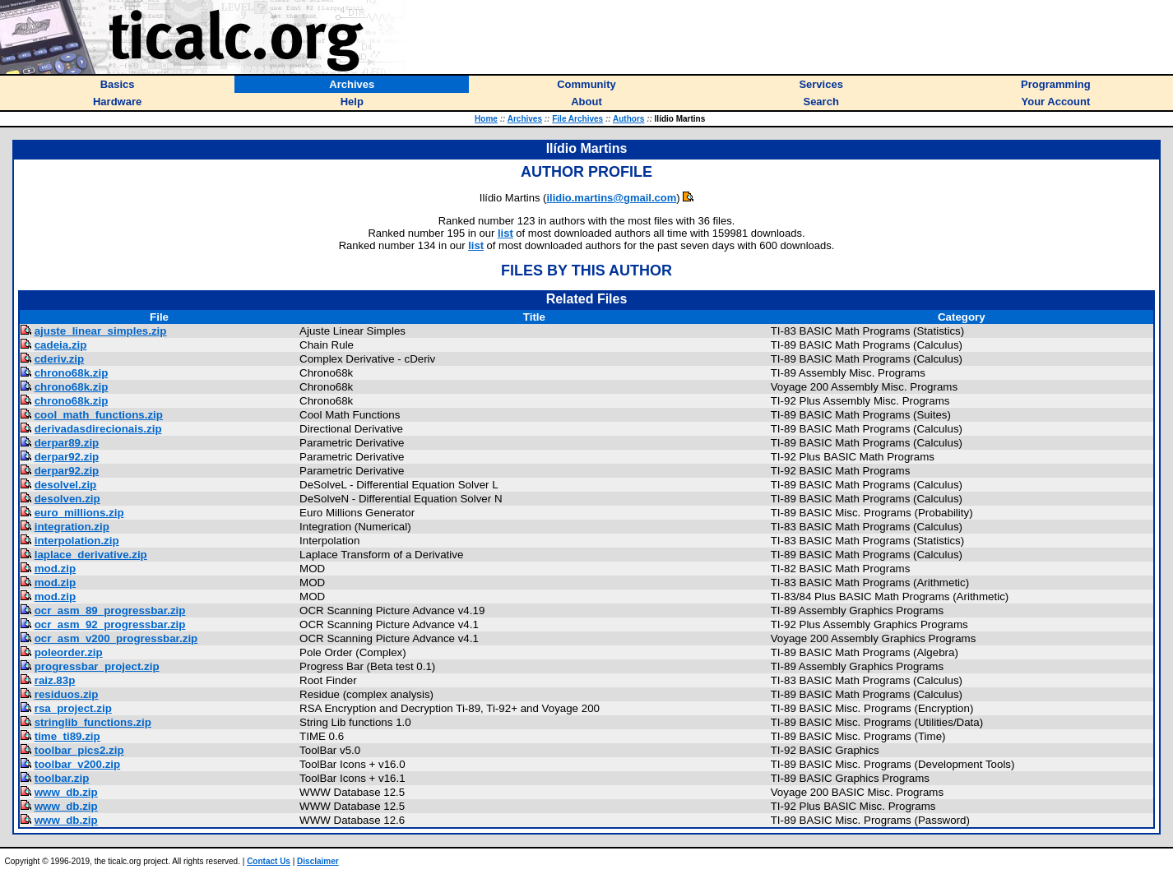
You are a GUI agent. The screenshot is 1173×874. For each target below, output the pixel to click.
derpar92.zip (67, 457)
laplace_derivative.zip (91, 554)
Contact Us (268, 861)
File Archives (577, 118)
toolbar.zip (62, 778)
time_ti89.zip (67, 736)
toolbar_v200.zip (77, 764)
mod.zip (55, 568)
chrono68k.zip (72, 373)
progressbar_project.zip (97, 666)
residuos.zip (67, 694)
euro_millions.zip (79, 512)
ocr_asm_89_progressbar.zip (110, 610)
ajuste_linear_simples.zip (101, 331)
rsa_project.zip (73, 708)
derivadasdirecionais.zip (98, 429)
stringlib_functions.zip (93, 722)
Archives (525, 118)
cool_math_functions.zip (99, 415)
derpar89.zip (67, 443)
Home (486, 118)
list (505, 233)
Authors (628, 118)
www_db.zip (66, 792)
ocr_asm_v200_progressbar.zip (116, 638)
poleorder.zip (69, 652)
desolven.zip (67, 498)
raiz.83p (55, 680)
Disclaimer (318, 861)
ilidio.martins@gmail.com (611, 198)
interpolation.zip (77, 540)
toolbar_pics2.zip (79, 750)
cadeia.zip (61, 345)
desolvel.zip (66, 485)
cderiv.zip (60, 359)
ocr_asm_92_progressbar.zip (110, 624)
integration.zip (72, 526)
